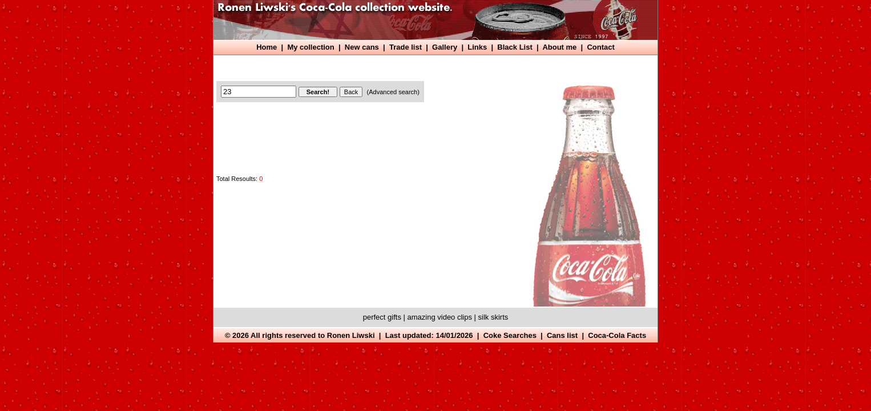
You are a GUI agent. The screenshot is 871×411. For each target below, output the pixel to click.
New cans (362, 47)
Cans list (562, 335)
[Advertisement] (424, 67)
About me (559, 47)
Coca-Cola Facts (617, 335)
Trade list (405, 47)
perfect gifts (382, 317)
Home (266, 47)
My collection (310, 47)
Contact (600, 47)
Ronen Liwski (351, 335)
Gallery (444, 47)
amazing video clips (440, 317)
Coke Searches (510, 335)
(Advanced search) (393, 91)
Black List (514, 47)
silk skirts (493, 317)
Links (477, 47)
